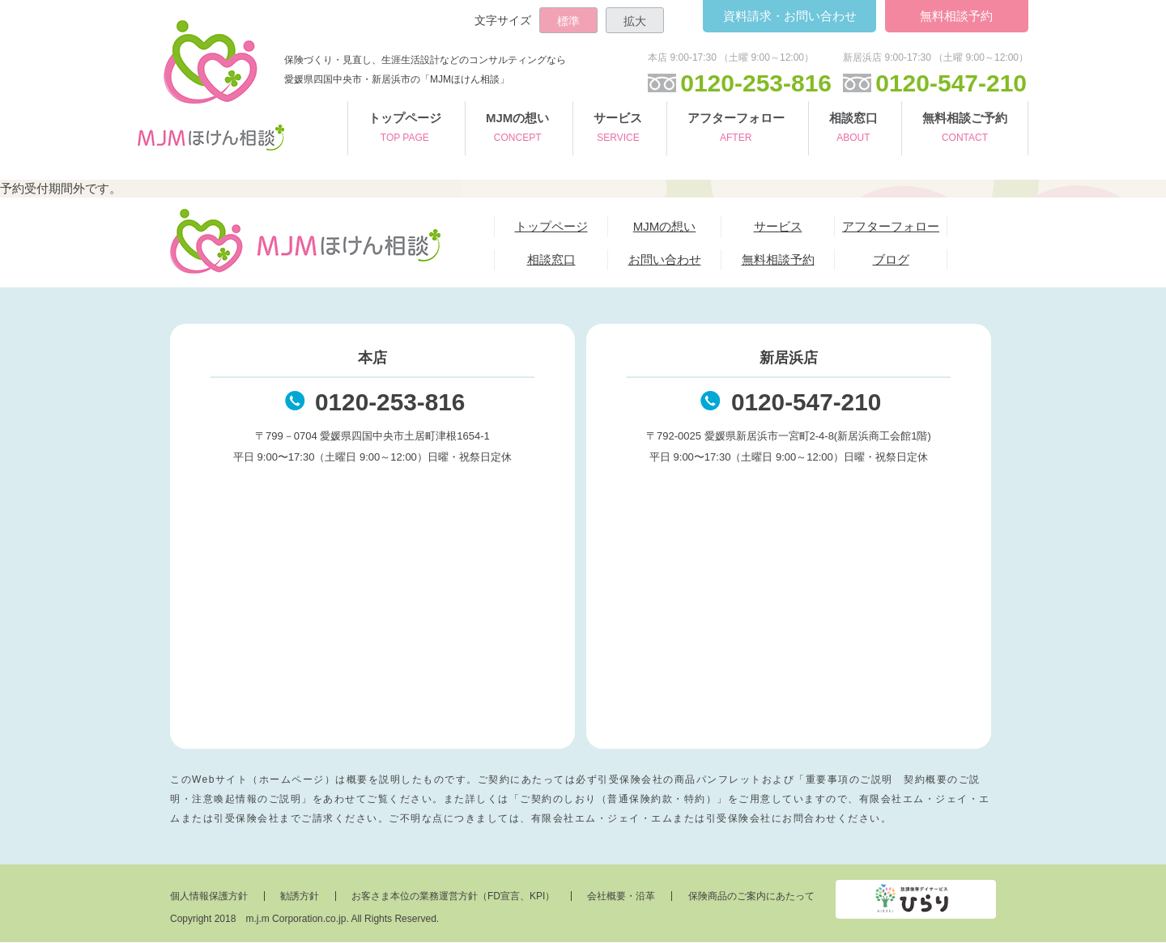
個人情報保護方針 (209, 897)
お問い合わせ (786, 16)
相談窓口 (853, 129)
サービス (618, 129)
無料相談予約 (955, 16)
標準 (568, 21)
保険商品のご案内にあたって (754, 897)
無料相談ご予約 (964, 129)
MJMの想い (517, 129)
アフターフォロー (736, 129)
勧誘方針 (300, 897)
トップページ (404, 129)
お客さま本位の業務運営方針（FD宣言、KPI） (454, 897)
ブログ (891, 259)
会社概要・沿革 (623, 897)
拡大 (634, 21)
